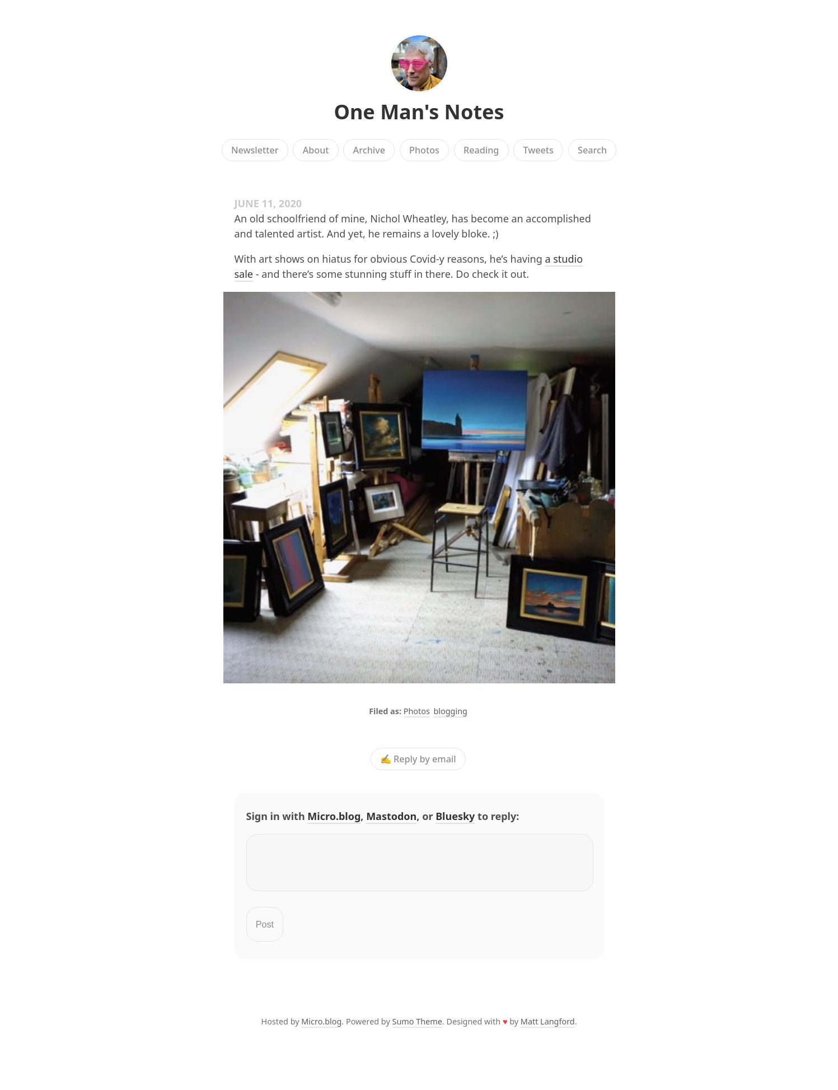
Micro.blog (334, 816)
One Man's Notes (419, 111)
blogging (450, 711)
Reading (481, 150)
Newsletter (255, 150)
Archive (369, 150)
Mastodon (391, 816)
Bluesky (455, 816)
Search (592, 150)
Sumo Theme (417, 1028)
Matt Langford (548, 1028)
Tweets (538, 150)
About (316, 150)
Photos (424, 150)
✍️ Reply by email (418, 759)
